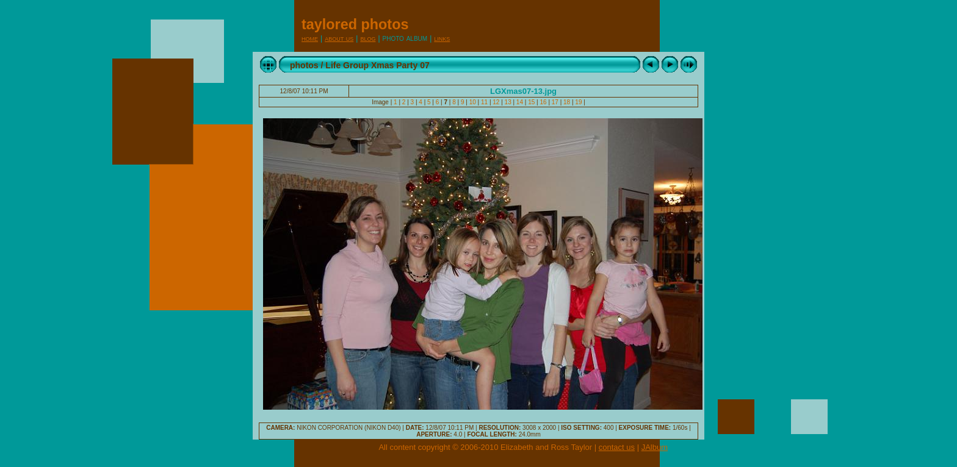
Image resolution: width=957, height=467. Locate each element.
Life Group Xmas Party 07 (377, 65)
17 (555, 102)
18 (567, 102)
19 (579, 102)
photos (304, 65)
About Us (339, 38)
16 (543, 102)
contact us (617, 447)
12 (496, 102)
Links (442, 38)
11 (484, 102)
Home (310, 38)
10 (473, 102)
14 (520, 102)
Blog (367, 38)
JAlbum (654, 447)
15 (531, 102)
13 (508, 102)
